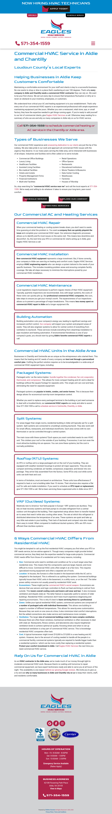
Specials (32, 15)
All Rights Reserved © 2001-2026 (65, 810)
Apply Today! (59, 8)
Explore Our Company (73, 199)
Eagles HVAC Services (55, 115)
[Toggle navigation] (93, 43)
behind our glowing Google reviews (60, 670)
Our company (45, 324)
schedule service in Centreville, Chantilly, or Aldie (61, 406)
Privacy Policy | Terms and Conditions (56, 812)
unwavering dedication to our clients (63, 145)
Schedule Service (75, 15)
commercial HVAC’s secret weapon (64, 585)
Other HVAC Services (56, 206)
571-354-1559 (32, 43)
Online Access (50, 810)
